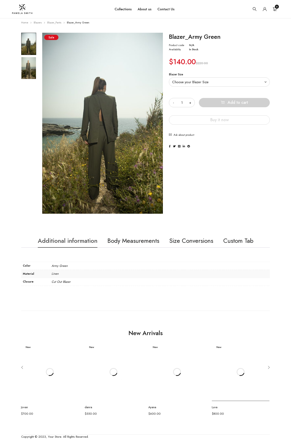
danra (88, 407)
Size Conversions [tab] (191, 240)
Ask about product (184, 135)
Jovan (24, 407)
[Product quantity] (182, 102)
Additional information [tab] (67, 240)
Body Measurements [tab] (133, 240)
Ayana (152, 407)
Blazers (38, 22)
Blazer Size (176, 74)
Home (24, 22)
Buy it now (219, 120)
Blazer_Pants (54, 22)
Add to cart (238, 102)
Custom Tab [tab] (238, 240)
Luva (214, 407)
